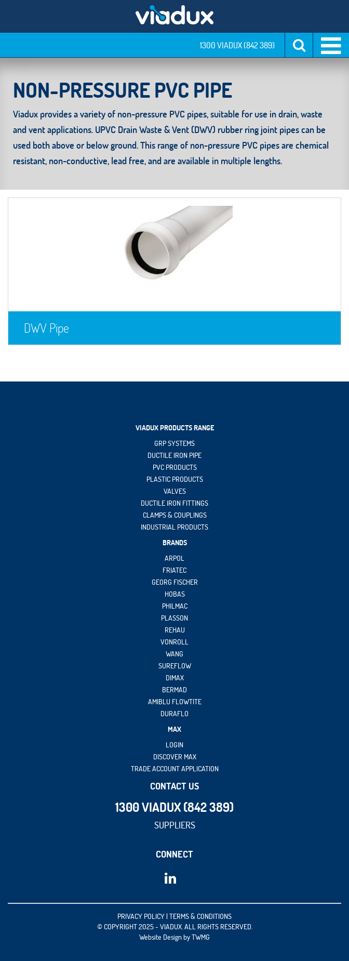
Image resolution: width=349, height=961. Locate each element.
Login (174, 744)
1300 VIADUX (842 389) (237, 45)
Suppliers (174, 825)
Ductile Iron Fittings (174, 503)
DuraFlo (174, 713)
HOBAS (175, 594)
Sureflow (174, 665)
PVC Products (175, 467)
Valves (175, 491)
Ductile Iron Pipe (174, 455)
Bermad (174, 689)
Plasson (174, 618)
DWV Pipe (46, 328)
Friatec (174, 570)
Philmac (174, 606)
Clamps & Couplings (175, 515)
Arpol (174, 558)
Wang (174, 654)
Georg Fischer (175, 582)
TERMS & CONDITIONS (200, 916)
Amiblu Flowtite (175, 701)
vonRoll (174, 642)
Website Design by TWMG (174, 937)
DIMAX (175, 677)
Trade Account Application (175, 768)
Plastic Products (174, 479)
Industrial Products (174, 527)
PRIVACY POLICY (141, 916)
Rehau (175, 630)
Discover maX (174, 756)
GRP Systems (174, 443)
